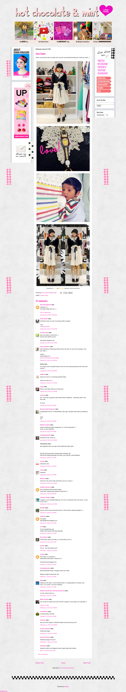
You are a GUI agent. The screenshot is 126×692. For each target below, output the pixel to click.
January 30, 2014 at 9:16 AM (48, 431)
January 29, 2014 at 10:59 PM (48, 371)
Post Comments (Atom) (67, 668)
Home (63, 663)
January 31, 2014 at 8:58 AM (48, 493)
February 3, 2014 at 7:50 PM (48, 595)
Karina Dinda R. (45, 346)
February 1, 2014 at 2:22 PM (48, 576)
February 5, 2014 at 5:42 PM (48, 616)
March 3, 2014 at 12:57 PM (47, 650)
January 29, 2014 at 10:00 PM (48, 315)
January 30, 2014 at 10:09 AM (48, 440)
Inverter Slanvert (45, 628)
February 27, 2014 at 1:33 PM (48, 642)
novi (41, 526)
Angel (42, 386)
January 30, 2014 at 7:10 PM (48, 457)
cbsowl (42, 461)
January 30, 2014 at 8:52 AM (48, 405)
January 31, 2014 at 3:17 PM (48, 533)
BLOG (42, 358)
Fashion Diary (44, 295)
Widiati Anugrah (45, 425)
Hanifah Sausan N (45, 487)
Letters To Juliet (44, 605)
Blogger (66, 686)
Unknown (43, 516)
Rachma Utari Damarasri (47, 409)
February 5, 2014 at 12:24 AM (48, 607)
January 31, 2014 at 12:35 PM (48, 504)
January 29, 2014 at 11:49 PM (48, 391)
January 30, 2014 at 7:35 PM (48, 466)
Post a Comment (43, 654)
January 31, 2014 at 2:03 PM (48, 512)
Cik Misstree (44, 611)
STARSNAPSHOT (45, 435)
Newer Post (40, 663)
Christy (42, 554)
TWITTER (47, 358)
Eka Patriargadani (45, 304)
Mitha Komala (44, 599)
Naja (41, 580)
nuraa (42, 470)
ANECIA (42, 374)
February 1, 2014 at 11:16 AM (48, 550)
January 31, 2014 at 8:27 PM (48, 542)
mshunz (42, 395)
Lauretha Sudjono (45, 497)
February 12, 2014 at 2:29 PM (48, 625)
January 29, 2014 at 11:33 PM (48, 383)
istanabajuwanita (45, 568)
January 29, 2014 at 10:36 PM (48, 360)
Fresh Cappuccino (45, 312)
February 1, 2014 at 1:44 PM (48, 564)
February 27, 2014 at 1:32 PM (48, 633)
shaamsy (43, 620)
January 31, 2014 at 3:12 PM (48, 523)
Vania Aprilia (44, 318)
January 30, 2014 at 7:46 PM (48, 475)
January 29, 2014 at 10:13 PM (48, 343)
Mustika (42, 508)
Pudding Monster (45, 326)
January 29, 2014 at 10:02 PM (48, 329)
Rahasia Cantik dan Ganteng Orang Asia (52, 590)
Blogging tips (3, 691)
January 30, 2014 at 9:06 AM (48, 421)
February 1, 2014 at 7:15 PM (48, 587)
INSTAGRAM (55, 358)
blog (51, 380)
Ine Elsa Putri (44, 332)
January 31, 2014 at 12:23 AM (48, 483)
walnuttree (43, 645)
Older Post (86, 663)
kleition (42, 545)
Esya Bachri (43, 537)
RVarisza (42, 478)
